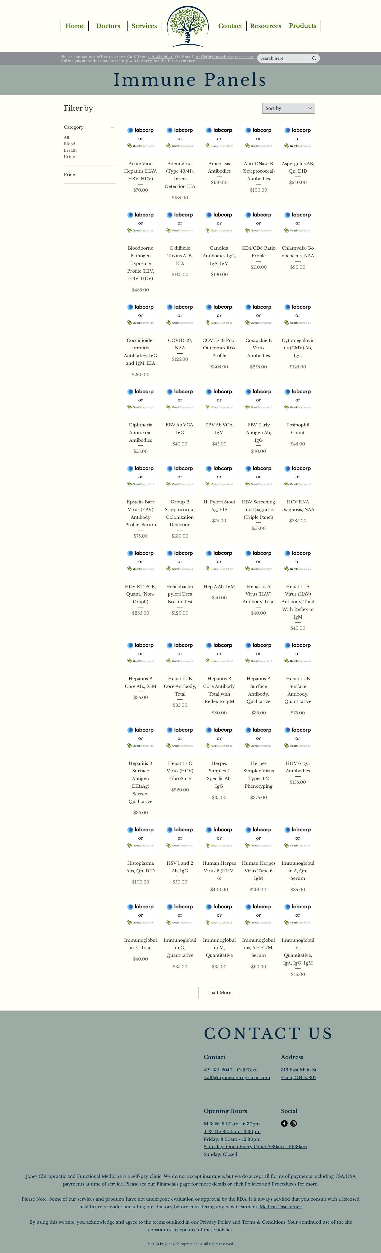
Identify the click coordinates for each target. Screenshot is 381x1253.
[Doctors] (107, 26)
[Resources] (265, 26)
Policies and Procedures (270, 1184)
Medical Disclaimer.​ (281, 1206)
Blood (69, 143)
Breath (70, 150)
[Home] (75, 26)
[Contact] (230, 26)
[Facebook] (284, 1123)
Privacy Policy (215, 1222)
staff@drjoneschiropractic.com (225, 57)
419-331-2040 (161, 57)
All (66, 137)
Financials (167, 1184)
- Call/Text (244, 1069)
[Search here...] (280, 58)
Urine (69, 156)
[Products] (302, 25)
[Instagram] (293, 1123)
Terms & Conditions (263, 1222)
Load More (219, 992)
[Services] (144, 26)
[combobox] (288, 108)
